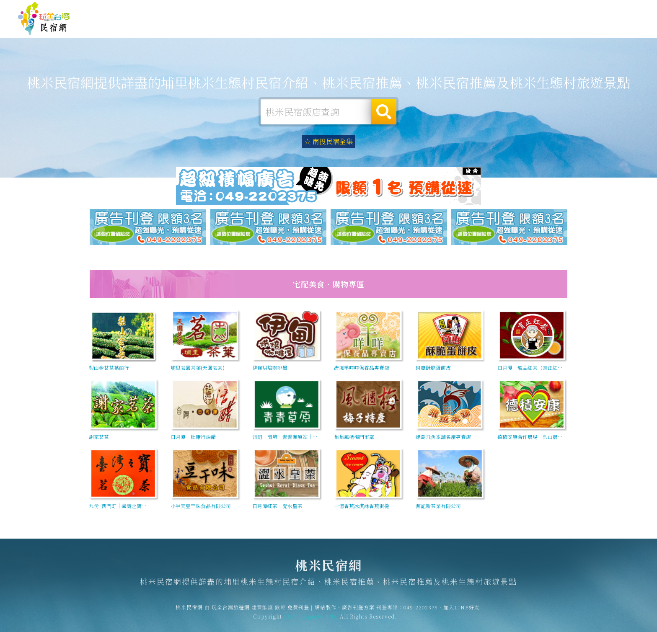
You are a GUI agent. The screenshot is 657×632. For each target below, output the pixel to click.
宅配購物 (567, 33)
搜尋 (383, 111)
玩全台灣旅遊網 (476, 9)
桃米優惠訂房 (613, 26)
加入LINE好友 (461, 613)
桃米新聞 (490, 30)
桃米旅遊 (375, 26)
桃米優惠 (452, 28)
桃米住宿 (297, 26)
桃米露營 (336, 26)
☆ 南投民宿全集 (328, 141)
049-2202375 (421, 613)
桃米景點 (529, 32)
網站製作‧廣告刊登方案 (558, 9)
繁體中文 (616, 8)
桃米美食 (413, 27)
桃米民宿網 (44, 19)
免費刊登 (511, 9)
